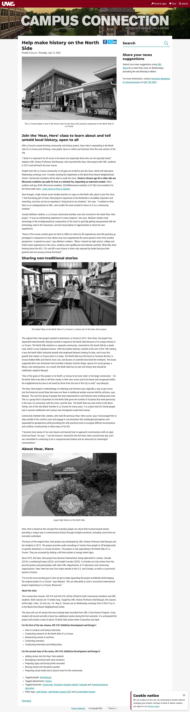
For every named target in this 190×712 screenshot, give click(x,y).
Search (145, 43)
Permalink (26, 701)
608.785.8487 (150, 82)
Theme (112, 708)
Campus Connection (95, 20)
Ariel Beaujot (45, 677)
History (48, 681)
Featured (83, 684)
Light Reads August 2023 (59, 691)
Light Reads (41, 691)
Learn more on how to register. (56, 189)
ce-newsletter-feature (85, 691)
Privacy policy (153, 706)
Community (47, 684)
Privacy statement (78, 708)
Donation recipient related (66, 684)
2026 (100, 708)
